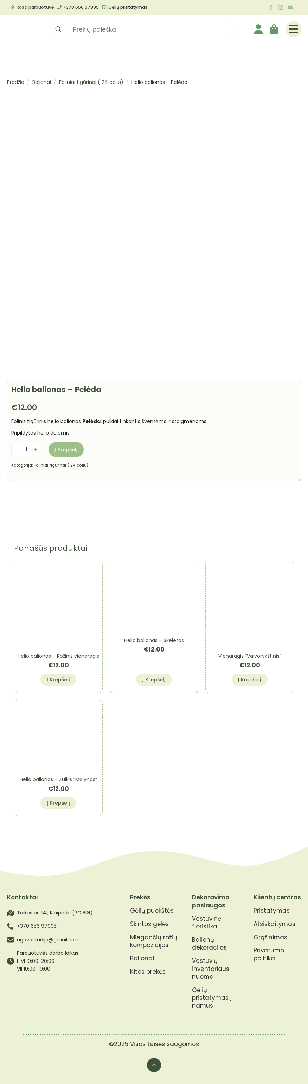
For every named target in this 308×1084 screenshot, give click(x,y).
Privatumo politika (269, 954)
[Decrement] (17, 450)
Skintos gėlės (149, 924)
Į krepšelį (66, 449)
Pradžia (15, 82)
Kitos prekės (148, 972)
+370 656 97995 (81, 7)
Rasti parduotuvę (35, 7)
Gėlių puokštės (152, 911)
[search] (58, 29)
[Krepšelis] (274, 29)
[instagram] (280, 7)
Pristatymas (272, 911)
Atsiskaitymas (274, 924)
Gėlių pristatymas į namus (212, 998)
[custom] (290, 7)
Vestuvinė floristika (206, 923)
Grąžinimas (270, 937)
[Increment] (35, 450)
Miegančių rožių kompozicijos (153, 941)
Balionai (41, 82)
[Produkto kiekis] (26, 449)
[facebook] (271, 7)
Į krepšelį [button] (58, 679)
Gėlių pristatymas (127, 7)
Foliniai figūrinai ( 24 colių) (91, 82)
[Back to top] (154, 1065)
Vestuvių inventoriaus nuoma (210, 969)
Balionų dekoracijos (209, 944)
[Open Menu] (293, 29)
